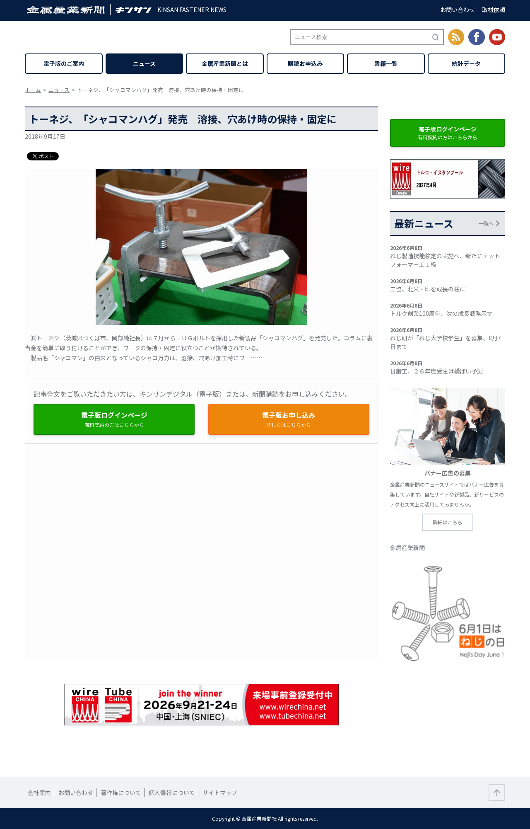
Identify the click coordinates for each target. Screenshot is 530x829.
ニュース (144, 63)
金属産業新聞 (407, 547)
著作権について (121, 792)
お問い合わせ (457, 9)
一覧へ (486, 223)
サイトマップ (219, 792)
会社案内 (39, 792)
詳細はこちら (448, 522)
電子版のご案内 (63, 63)
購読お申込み (305, 63)
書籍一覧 (386, 63)
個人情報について (172, 792)
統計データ (466, 63)
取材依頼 (493, 9)
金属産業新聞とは (225, 63)
